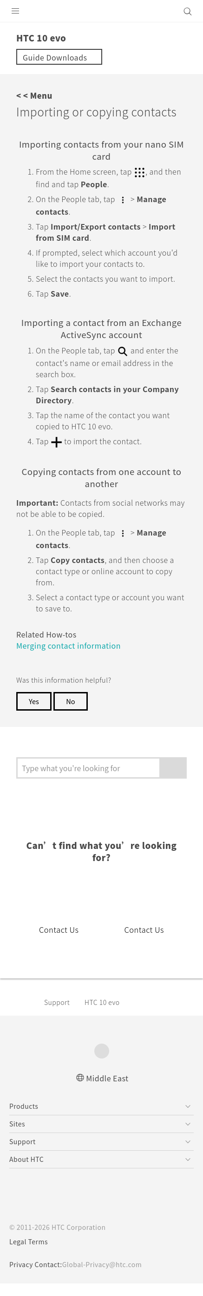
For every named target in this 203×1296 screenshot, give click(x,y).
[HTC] (102, 11)
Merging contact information (73, 669)
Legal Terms (30, 1254)
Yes (34, 725)
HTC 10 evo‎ (107, 1014)
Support (58, 1014)
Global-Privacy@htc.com (108, 1277)
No (72, 725)
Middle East (108, 1090)
